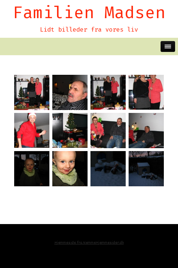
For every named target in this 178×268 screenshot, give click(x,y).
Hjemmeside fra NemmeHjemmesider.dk (89, 243)
